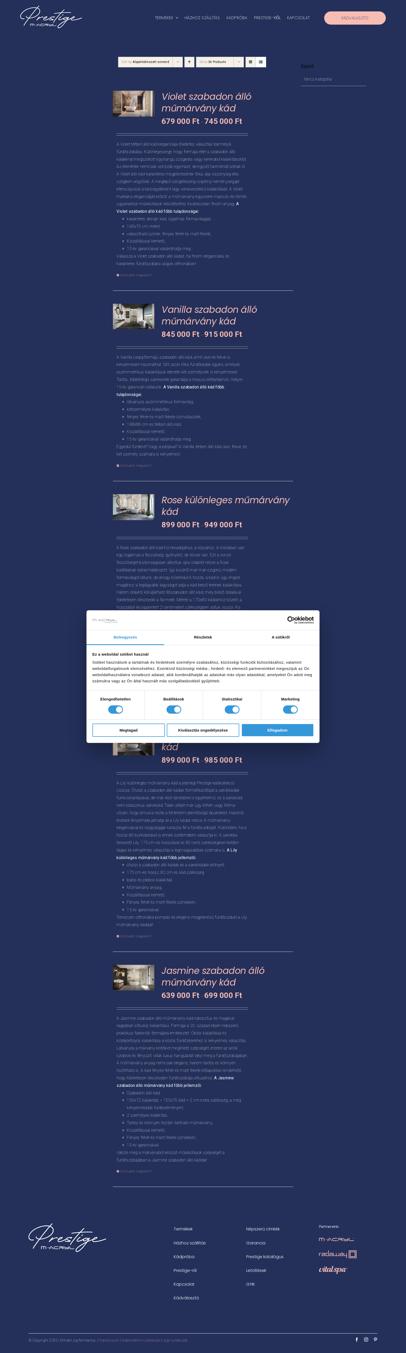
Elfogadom (277, 730)
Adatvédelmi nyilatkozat (141, 1340)
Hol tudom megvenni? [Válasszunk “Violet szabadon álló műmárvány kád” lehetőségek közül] (136, 275)
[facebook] (357, 1339)
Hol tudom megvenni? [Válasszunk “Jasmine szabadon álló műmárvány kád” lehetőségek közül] (136, 1171)
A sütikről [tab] (281, 637)
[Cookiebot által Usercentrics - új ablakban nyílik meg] (291, 620)
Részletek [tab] (203, 637)
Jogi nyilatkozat (175, 1340)
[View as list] (261, 62)
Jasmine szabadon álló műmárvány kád (213, 976)
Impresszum (109, 1340)
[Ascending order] (189, 62)
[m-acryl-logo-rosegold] (336, 1239)
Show (213, 62)
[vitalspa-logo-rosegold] (333, 1268)
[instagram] (366, 1339)
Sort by (145, 62)
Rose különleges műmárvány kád (226, 506)
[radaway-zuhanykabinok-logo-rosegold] (338, 1252)
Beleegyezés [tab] (125, 637)
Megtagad (128, 730)
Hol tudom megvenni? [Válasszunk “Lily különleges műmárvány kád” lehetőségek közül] (136, 936)
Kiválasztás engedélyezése (203, 730)
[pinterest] (375, 1339)
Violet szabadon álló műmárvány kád (206, 102)
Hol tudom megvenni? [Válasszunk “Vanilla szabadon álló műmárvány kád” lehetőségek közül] (136, 465)
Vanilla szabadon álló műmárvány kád (209, 315)
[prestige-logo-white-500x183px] (51, 7)
